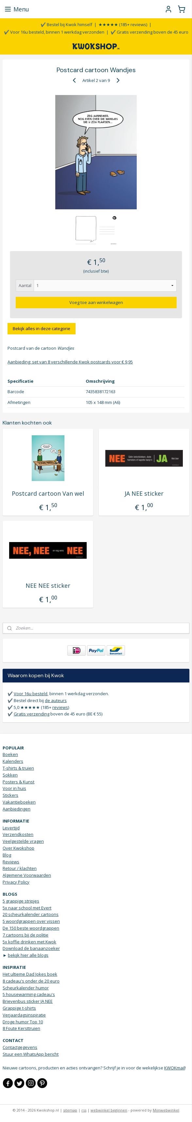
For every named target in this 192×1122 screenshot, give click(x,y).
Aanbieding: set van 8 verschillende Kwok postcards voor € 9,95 (70, 362)
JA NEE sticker (144, 493)
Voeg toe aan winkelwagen (96, 302)
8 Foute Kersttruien (21, 1028)
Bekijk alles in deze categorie (41, 328)
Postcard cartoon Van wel (48, 493)
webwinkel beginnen (109, 1110)
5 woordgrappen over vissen (31, 921)
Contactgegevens (20, 1047)
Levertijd (11, 828)
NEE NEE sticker (48, 585)
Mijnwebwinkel (166, 1110)
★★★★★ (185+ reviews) (122, 24)
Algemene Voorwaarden (27, 875)
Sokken (10, 775)
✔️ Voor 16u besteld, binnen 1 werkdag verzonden (54, 32)
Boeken (10, 754)
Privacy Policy (16, 882)
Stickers (10, 795)
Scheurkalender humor (26, 988)
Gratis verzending (31, 714)
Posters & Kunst (18, 782)
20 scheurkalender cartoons (31, 914)
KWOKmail (174, 1068)
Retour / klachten (20, 868)
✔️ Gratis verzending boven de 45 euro (149, 32)
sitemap (70, 1110)
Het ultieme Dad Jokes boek (30, 974)
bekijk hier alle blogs (28, 955)
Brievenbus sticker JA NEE (28, 1001)
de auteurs (56, 700)
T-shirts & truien (18, 768)
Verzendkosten (18, 834)
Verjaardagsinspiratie (24, 1015)
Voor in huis (14, 788)
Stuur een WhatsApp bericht (31, 1054)
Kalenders (13, 761)
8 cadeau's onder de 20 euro (31, 981)
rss (83, 1110)
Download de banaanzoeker (31, 948)
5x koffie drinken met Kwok (29, 942)
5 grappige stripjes (21, 901)
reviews (60, 707)
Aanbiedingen (16, 809)
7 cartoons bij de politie (25, 935)
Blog (7, 855)
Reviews (11, 862)
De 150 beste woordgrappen (31, 928)
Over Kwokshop (18, 848)
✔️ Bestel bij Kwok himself (66, 24)
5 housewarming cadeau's (29, 994)
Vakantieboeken (19, 802)
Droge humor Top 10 (23, 1022)
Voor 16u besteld (30, 694)
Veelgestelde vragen (23, 841)
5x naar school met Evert (27, 908)
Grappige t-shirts (19, 1008)
